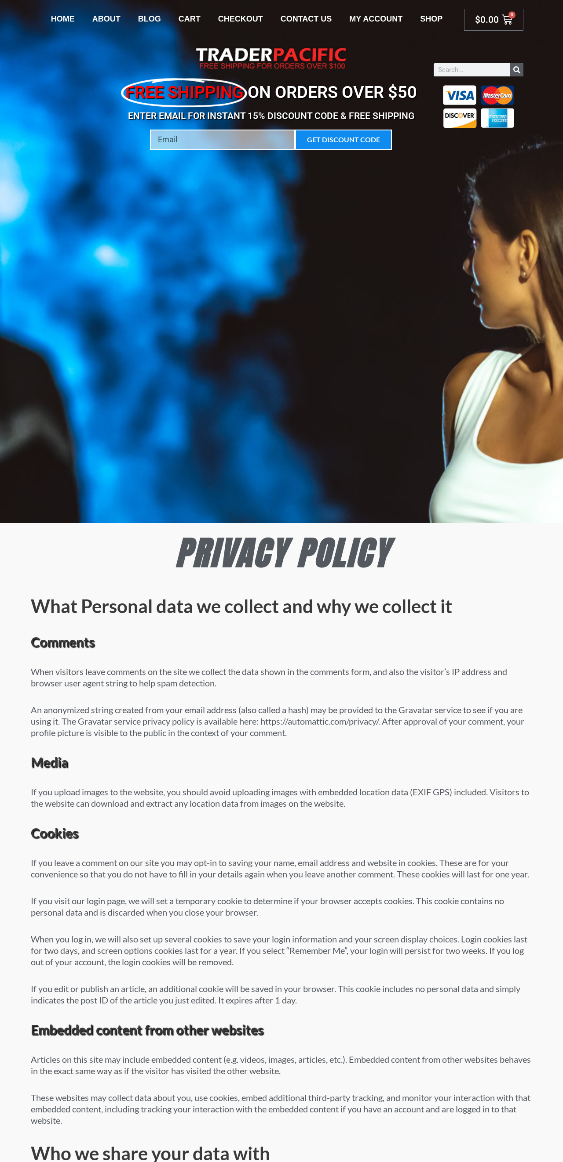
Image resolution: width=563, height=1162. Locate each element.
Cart (190, 18)
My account (375, 18)
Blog (149, 18)
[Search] (516, 69)
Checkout (240, 18)
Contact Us (306, 18)
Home (63, 18)
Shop (431, 18)
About (106, 18)
